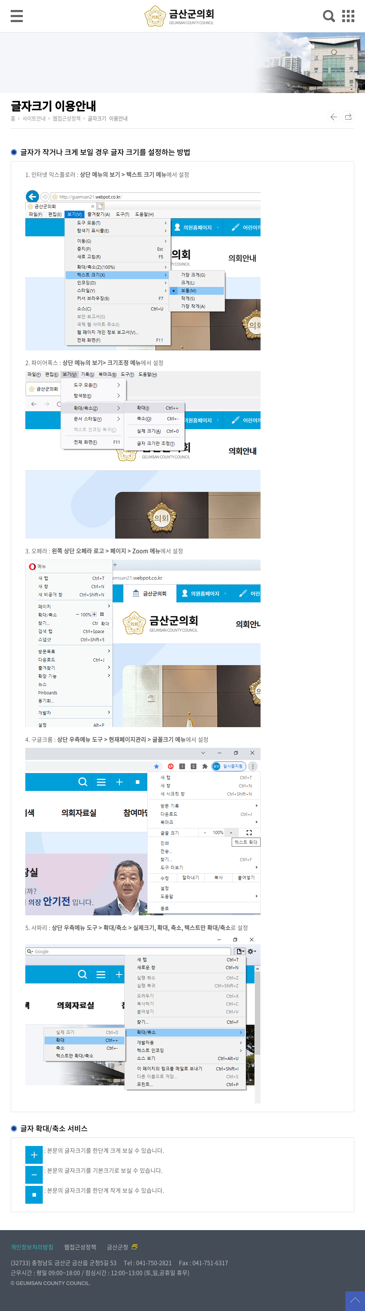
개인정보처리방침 (32, 1247)
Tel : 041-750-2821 (148, 1262)
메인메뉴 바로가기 (182, 0)
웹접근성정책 (80, 1247)
